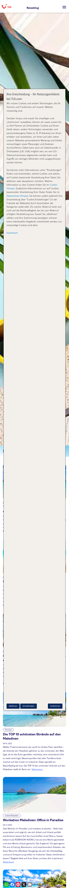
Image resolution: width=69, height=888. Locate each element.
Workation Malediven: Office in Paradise (33, 820)
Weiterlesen (37, 769)
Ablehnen (13, 706)
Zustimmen (55, 706)
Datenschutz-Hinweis (17, 195)
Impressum (12, 232)
